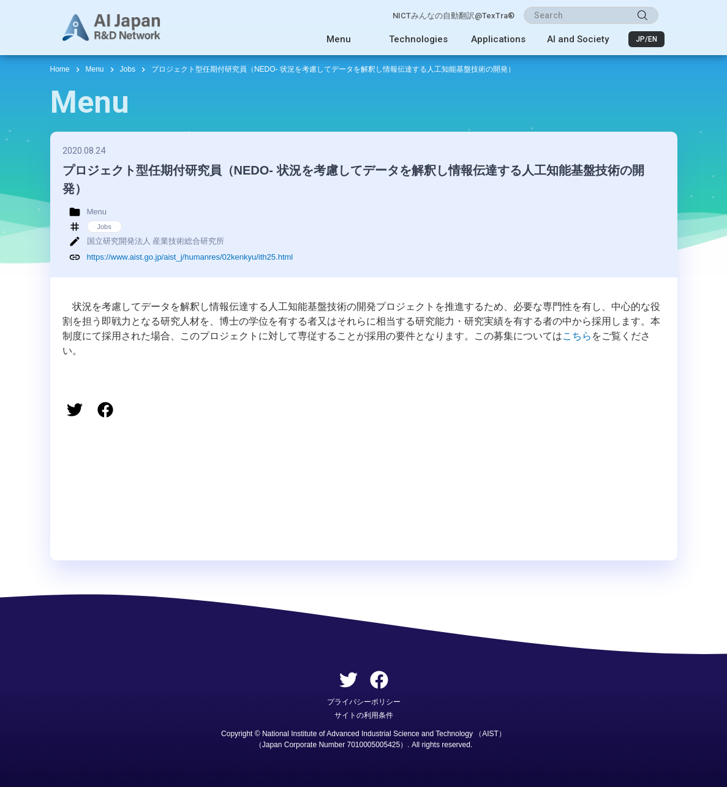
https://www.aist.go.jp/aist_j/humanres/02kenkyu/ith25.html (190, 257)
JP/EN (646, 39)
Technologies (418, 39)
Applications (498, 39)
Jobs (127, 69)
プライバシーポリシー (364, 702)
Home (60, 69)
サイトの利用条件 (363, 715)
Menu (338, 39)
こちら (577, 336)
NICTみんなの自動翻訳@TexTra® (453, 15)
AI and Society (578, 39)
